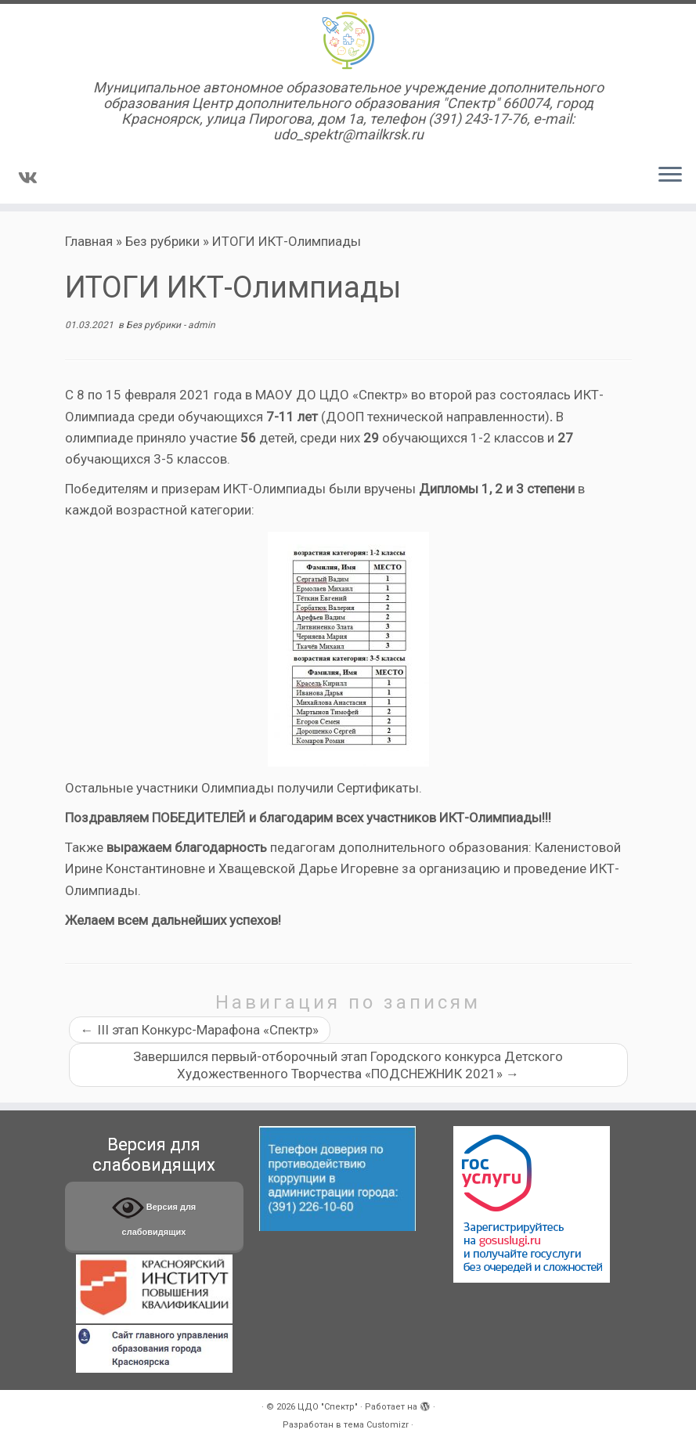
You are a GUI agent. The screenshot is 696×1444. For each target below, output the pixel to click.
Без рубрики (162, 241)
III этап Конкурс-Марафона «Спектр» (200, 1030)
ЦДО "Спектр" (328, 1407)
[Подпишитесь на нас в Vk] (33, 178)
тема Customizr (376, 1425)
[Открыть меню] (670, 175)
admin (201, 324)
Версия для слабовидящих (154, 1214)
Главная (89, 241)
